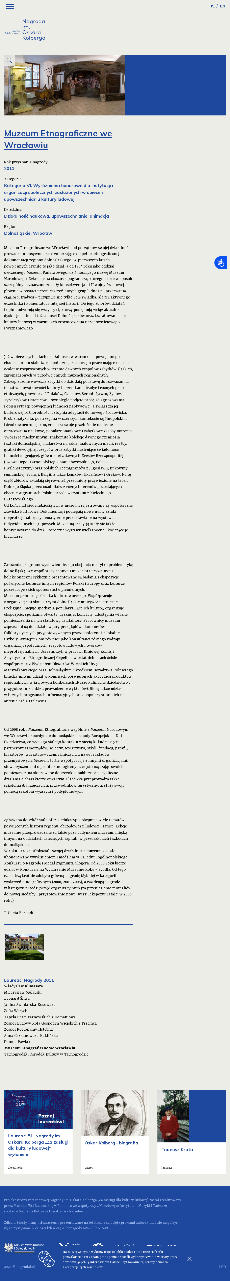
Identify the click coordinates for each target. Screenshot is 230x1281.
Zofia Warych (15, 1011)
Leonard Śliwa (17, 998)
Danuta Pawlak (17, 1042)
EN (222, 6)
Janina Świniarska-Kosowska (29, 1005)
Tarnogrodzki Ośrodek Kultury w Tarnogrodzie (46, 1054)
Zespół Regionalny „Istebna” (29, 1029)
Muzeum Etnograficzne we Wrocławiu (39, 1048)
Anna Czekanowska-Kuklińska (31, 1036)
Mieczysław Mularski (23, 992)
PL (212, 6)
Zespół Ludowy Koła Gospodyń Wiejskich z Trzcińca (50, 1023)
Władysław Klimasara (23, 986)
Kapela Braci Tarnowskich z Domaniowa (40, 1017)
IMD (222, 1267)
